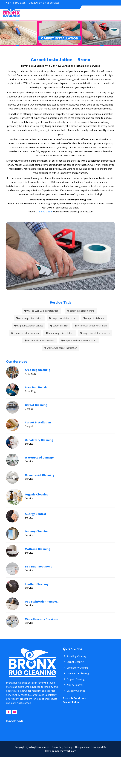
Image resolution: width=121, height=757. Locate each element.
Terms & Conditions (74, 698)
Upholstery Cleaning (39, 440)
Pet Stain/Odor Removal (41, 601)
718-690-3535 (18, 2)
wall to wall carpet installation (60, 347)
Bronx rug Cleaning (16, 728)
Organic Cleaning (36, 494)
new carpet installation (29, 318)
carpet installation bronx (80, 310)
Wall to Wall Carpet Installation (41, 310)
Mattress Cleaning (37, 549)
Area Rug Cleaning (37, 369)
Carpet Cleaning (36, 405)
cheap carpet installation (25, 333)
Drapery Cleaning (37, 531)
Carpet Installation (38, 422)
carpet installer (59, 325)
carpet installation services (95, 333)
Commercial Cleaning (39, 475)
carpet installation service (28, 325)
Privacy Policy (71, 701)
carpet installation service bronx (79, 340)
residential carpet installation (91, 325)
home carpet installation (59, 333)
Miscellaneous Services (41, 619)
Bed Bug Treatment (38, 566)
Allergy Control (35, 514)
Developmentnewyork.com (60, 750)
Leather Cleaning (37, 584)
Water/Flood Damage (39, 457)
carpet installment (94, 318)
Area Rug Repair (36, 387)
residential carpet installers (40, 340)
